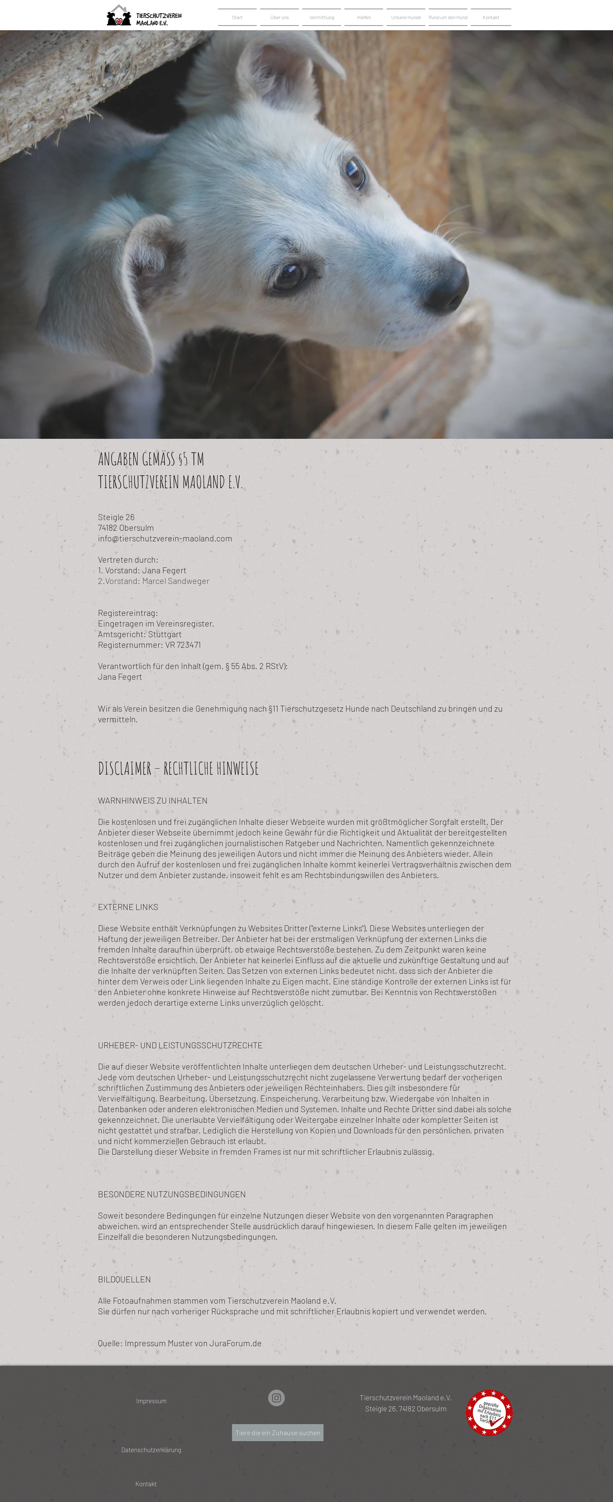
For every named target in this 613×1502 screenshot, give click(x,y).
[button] (406, 17)
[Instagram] (276, 1398)
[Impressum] (151, 1401)
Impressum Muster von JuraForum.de (193, 1343)
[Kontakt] (145, 1484)
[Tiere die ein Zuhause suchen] (278, 1432)
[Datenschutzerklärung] (151, 1450)
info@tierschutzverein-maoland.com (165, 538)
